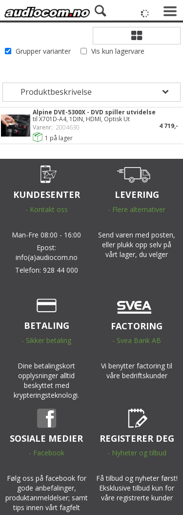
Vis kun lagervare (117, 51)
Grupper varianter (43, 51)
